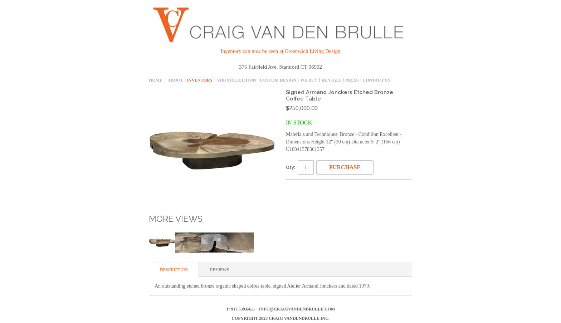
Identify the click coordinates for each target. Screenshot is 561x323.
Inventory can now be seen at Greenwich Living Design (281, 51)
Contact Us (376, 80)
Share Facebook (307, 187)
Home (155, 80)
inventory (200, 80)
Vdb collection (236, 80)
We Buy (308, 80)
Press (351, 80)
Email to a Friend (293, 187)
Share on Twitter (321, 187)
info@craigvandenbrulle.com (297, 309)
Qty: (290, 167)
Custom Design (278, 80)
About (175, 80)
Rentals (331, 80)
